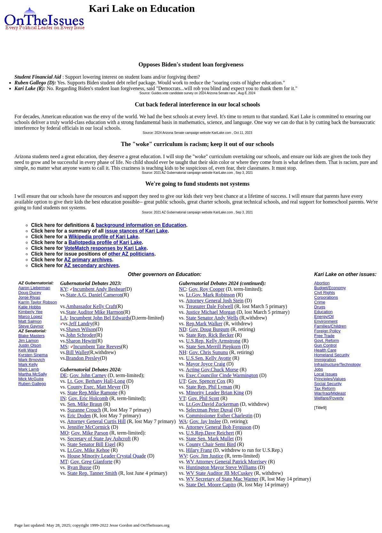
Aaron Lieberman (34, 287)
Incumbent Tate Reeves (97, 346)
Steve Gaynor (31, 326)
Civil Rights (324, 292)
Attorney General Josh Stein (215, 300)
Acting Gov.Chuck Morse (212, 369)
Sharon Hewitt (81, 341)
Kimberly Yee (30, 311)
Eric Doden (79, 415)
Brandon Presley (83, 358)
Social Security (328, 383)
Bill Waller (77, 352)
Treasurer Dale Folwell (209, 306)
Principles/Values (330, 378)
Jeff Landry (81, 323)
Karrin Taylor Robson (37, 302)
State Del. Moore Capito (211, 484)
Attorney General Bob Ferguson (218, 427)
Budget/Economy (330, 287)
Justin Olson (29, 345)
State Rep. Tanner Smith (92, 473)
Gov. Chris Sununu (208, 352)
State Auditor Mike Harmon (94, 312)
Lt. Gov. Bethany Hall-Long (96, 381)
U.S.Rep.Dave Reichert (210, 433)
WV (183, 456)
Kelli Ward (27, 350)
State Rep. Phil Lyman (209, 387)
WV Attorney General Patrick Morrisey (226, 461)
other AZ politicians (131, 254)
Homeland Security (331, 354)
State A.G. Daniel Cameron (94, 294)
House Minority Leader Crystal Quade (106, 456)
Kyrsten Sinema (33, 354)
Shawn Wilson (81, 329)
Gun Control (325, 345)
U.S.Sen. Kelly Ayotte (208, 358)
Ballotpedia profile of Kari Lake (105, 242)
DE (63, 375)
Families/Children (330, 326)
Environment (326, 321)
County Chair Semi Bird (211, 444)
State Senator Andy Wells (212, 318)
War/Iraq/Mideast (330, 393)
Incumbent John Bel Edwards (100, 318)
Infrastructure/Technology (337, 364)
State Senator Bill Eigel (91, 444)
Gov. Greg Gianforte (91, 461)
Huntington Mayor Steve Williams (221, 467)
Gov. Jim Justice (206, 456)
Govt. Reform (326, 340)
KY (63, 289)
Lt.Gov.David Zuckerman (212, 404)
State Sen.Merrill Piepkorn (213, 346)
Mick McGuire (30, 378)
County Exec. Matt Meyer (94, 387)
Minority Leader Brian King (215, 392)
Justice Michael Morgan (210, 312)
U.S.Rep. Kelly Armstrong (213, 341)
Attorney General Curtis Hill (96, 421)
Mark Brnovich (31, 359)
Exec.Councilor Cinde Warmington (222, 375)
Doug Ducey (29, 292)
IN (63, 398)
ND (182, 329)
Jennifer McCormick (88, 427)
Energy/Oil (324, 316)
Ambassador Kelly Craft (91, 306)
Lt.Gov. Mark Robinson (210, 294)
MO (64, 433)
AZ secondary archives (91, 265)
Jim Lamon (28, 340)
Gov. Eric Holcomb (88, 398)
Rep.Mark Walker (204, 323)
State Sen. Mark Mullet (210, 438)
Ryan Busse (79, 467)
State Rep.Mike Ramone (92, 392)
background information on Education (141, 225)
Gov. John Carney (88, 375)
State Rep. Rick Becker (210, 335)
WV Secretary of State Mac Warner (222, 479)
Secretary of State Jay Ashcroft (99, 438)
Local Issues (325, 374)
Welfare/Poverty (329, 398)
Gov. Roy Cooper (206, 289)
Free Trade (324, 335)
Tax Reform (324, 388)
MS (63, 346)
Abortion (322, 283)
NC (182, 289)
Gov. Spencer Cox (207, 381)
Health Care (325, 350)
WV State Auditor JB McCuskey (219, 473)
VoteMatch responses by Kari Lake (105, 248)
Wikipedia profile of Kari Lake (103, 236)
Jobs (318, 369)
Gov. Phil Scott (203, 398)
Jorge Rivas (29, 297)
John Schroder (81, 335)
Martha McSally (32, 374)
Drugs (319, 307)
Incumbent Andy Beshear (99, 289)
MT (63, 461)
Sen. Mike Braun (84, 404)
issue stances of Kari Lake (136, 231)
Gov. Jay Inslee (205, 421)
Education (323, 311)
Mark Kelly (28, 364)
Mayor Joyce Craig (205, 364)
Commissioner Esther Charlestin (219, 415)
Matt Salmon (30, 321)
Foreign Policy (327, 330)
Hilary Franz (199, 450)
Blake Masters (31, 335)
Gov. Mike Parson (89, 433)
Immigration (325, 359)
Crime (319, 302)
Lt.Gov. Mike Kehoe (88, 450)
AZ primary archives (88, 259)
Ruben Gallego (32, 383)
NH (182, 352)
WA (183, 421)
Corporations (326, 297)
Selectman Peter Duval (209, 410)
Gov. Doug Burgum (209, 329)
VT (182, 398)
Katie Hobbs (29, 307)
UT (182, 381)
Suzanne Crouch (84, 410)
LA (63, 318)
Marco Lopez (30, 316)
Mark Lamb (28, 369)
